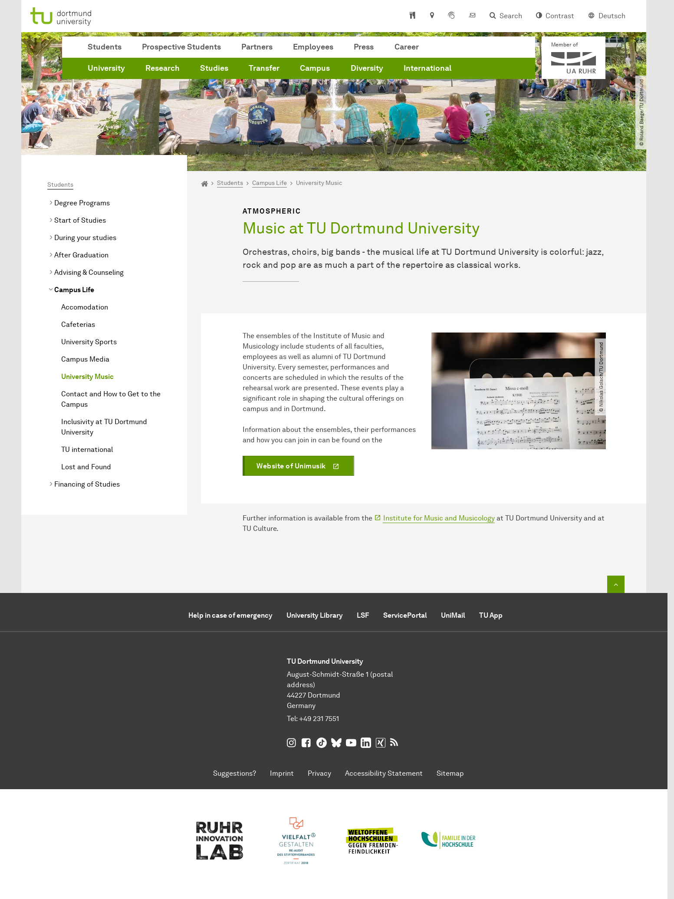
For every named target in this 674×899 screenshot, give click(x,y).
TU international (87, 449)
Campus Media (85, 359)
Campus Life (74, 290)
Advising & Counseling (89, 272)
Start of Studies (80, 220)
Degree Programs (82, 203)
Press (364, 47)
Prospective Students (181, 47)
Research (162, 68)
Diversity (367, 68)
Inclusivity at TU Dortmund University (104, 427)
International (427, 68)
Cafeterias (78, 324)
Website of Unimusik (291, 466)
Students (105, 47)
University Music (87, 376)
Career (407, 47)
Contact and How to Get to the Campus (111, 399)
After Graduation (81, 255)
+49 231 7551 (319, 719)
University (106, 68)
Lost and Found (86, 467)
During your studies (85, 238)
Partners (257, 47)
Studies (214, 68)
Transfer (264, 68)
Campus (315, 68)
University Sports (89, 342)
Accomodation (84, 307)
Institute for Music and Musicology (439, 518)
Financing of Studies (87, 484)
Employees (313, 47)
